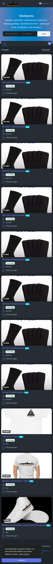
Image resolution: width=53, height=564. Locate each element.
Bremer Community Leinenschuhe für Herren (24, 525)
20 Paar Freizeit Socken (13, 303)
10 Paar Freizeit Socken (13, 348)
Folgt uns (45, 551)
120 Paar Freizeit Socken (14, 82)
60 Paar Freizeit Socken (13, 171)
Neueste (46, 50)
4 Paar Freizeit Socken (13, 392)
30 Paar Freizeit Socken (13, 259)
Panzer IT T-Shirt (10, 436)
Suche (44, 34)
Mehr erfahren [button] (24, 554)
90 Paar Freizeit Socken (13, 126)
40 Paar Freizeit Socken (13, 215)
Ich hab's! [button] (21, 560)
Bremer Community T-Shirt (15, 481)
